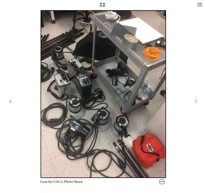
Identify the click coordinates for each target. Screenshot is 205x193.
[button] (102, 7)
